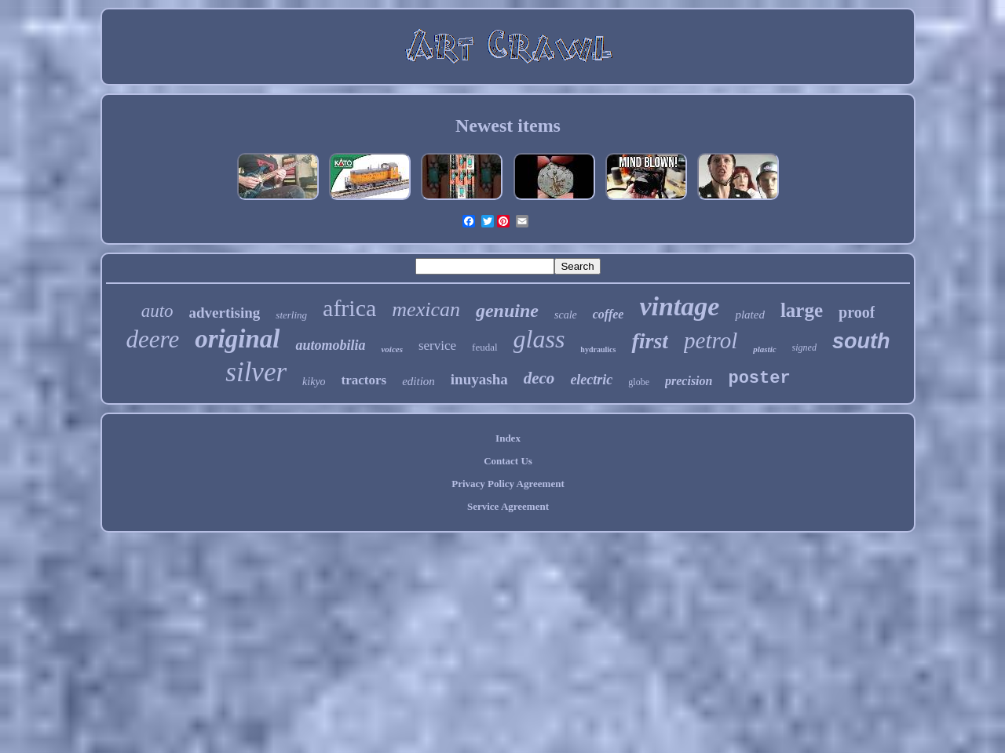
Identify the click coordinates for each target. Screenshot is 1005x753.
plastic (764, 349)
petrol (710, 340)
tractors (364, 380)
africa (349, 308)
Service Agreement (508, 506)
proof (857, 312)
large (801, 310)
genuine (507, 310)
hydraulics (598, 349)
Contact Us (508, 461)
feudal (484, 347)
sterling (291, 315)
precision (688, 380)
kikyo (314, 381)
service (437, 345)
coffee (608, 314)
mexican (426, 309)
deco (539, 378)
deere (153, 339)
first (649, 341)
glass (539, 339)
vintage (679, 306)
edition (418, 381)
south (861, 341)
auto (157, 311)
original (237, 339)
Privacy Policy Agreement (507, 483)
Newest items (508, 125)
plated (750, 314)
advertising (225, 312)
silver (256, 372)
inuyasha (479, 379)
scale (565, 315)
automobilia (330, 345)
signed (804, 347)
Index (508, 438)
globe (638, 381)
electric (591, 379)
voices (391, 349)
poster (759, 378)
